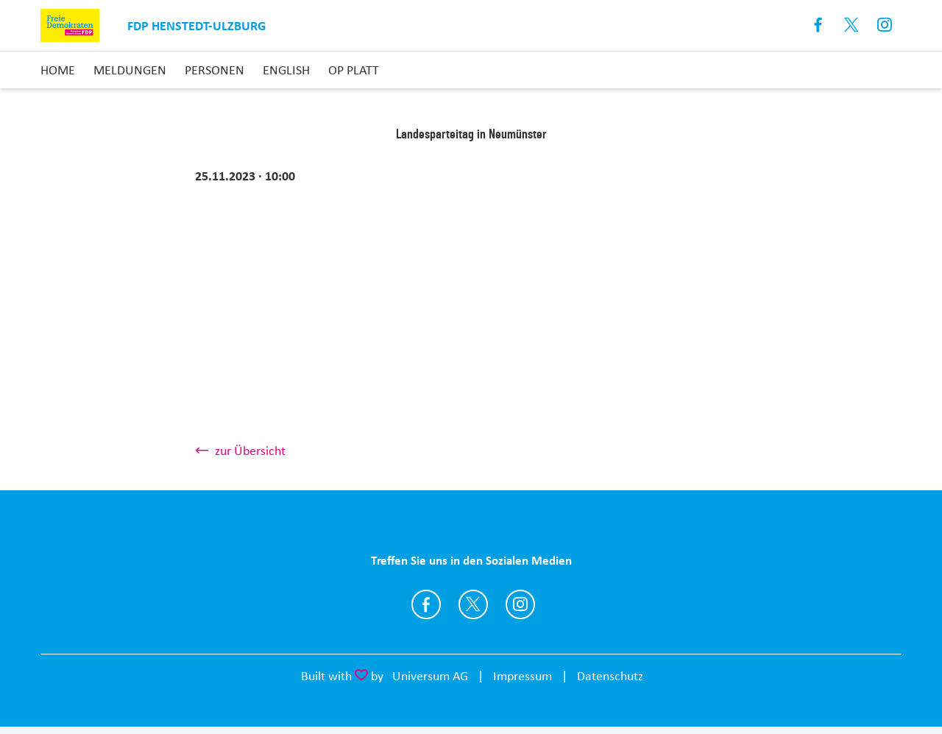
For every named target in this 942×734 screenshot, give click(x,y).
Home (57, 70)
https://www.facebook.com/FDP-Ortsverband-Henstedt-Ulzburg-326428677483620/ (426, 604)
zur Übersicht (250, 450)
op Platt (353, 70)
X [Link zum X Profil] (851, 25)
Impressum (522, 675)
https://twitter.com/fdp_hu (473, 604)
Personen (214, 70)
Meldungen (129, 70)
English (286, 70)
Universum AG (430, 675)
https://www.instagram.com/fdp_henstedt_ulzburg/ (520, 604)
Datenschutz (610, 675)
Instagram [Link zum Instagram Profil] (885, 25)
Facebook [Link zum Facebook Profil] (818, 25)
